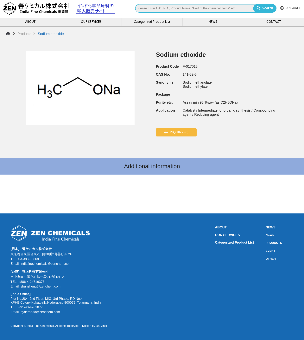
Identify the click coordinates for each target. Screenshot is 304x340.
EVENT (267, 250)
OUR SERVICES (91, 22)
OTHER (267, 258)
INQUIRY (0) (179, 132)
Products (24, 34)
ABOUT (30, 22)
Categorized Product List (152, 22)
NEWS (213, 22)
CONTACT (273, 22)
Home (8, 33)
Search (267, 8)
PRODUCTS (267, 242)
